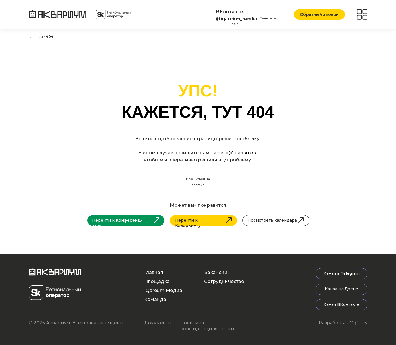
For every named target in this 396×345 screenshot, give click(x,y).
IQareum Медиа (163, 290)
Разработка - (343, 323)
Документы (158, 323)
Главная (153, 272)
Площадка (157, 281)
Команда (155, 299)
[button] (319, 14)
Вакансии (215, 272)
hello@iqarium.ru (237, 152)
